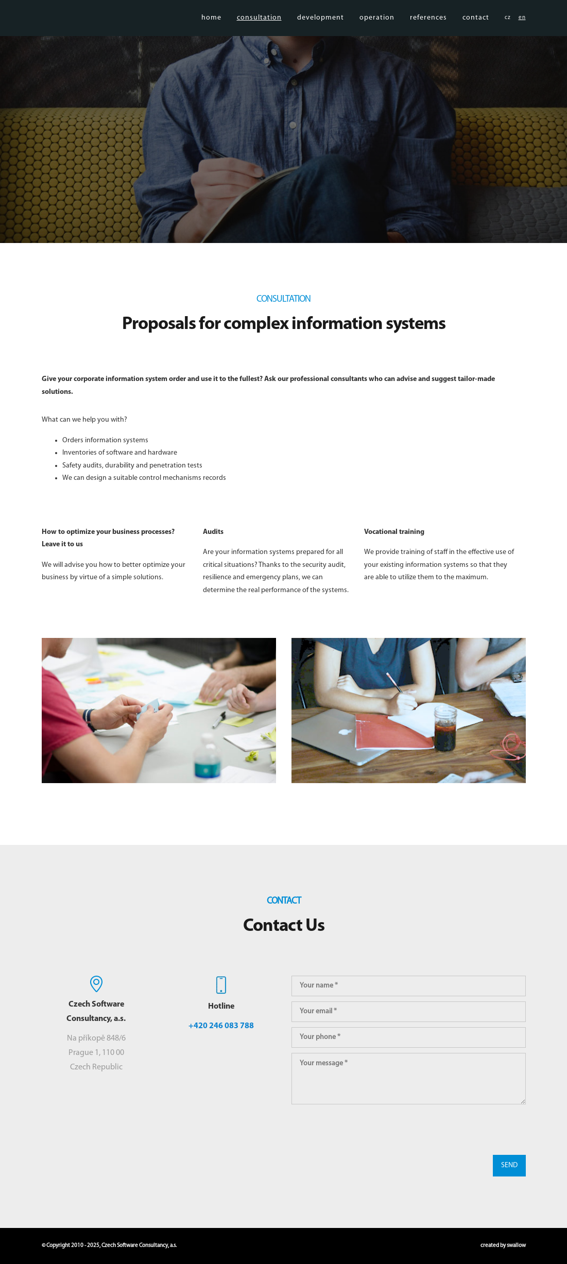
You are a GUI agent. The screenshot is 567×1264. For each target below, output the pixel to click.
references (428, 30)
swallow (516, 1246)
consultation (259, 30)
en (522, 30)
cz (508, 30)
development (320, 30)
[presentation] (369, 1130)
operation (376, 30)
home (211, 30)
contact (475, 30)
